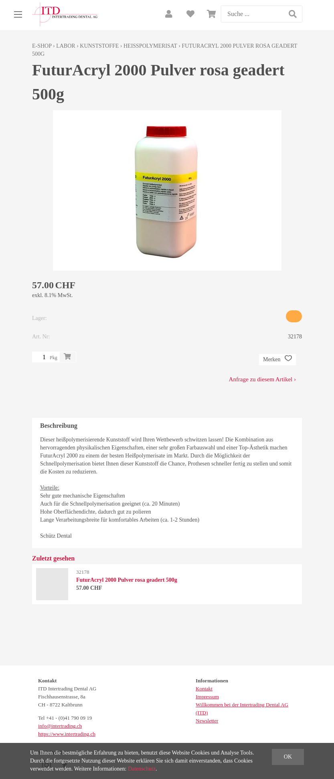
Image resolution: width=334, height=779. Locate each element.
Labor (65, 46)
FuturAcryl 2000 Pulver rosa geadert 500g (126, 580)
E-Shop (42, 46)
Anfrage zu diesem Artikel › (262, 379)
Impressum (207, 697)
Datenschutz (142, 769)
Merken (277, 359)
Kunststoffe (99, 46)
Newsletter (207, 721)
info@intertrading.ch (60, 726)
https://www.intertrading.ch (66, 734)
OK (288, 757)
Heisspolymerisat (150, 46)
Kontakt (204, 689)
